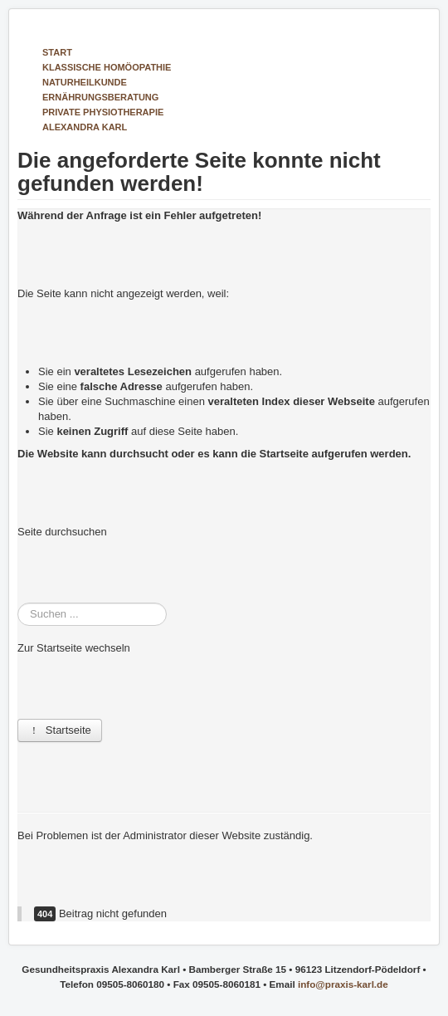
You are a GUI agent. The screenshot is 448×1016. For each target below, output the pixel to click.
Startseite (59, 730)
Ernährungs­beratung (100, 97)
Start (57, 52)
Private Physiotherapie (102, 112)
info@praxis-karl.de (343, 984)
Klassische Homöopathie (106, 67)
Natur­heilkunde (84, 82)
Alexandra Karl (84, 127)
